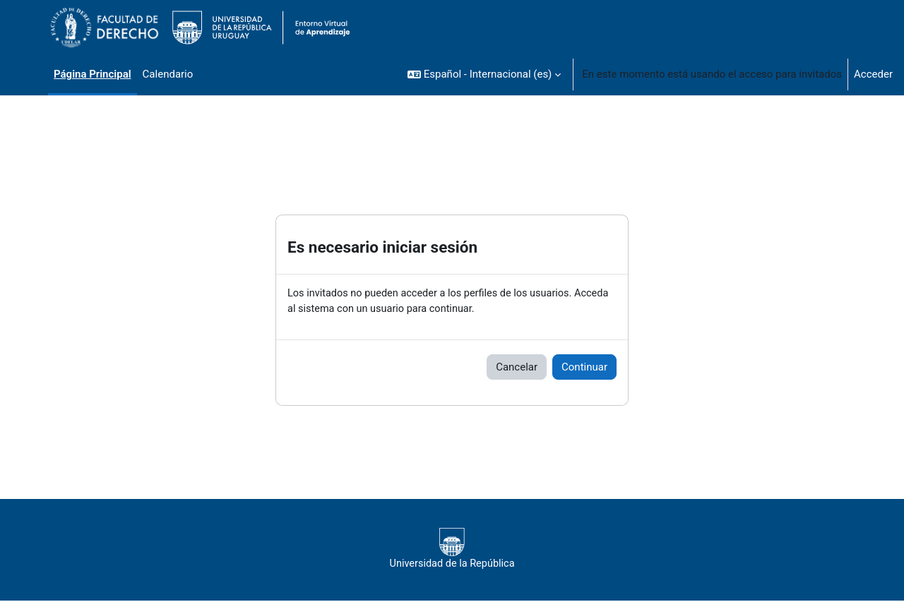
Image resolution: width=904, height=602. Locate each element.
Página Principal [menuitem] (92, 74)
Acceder (873, 74)
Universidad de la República (451, 550)
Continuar (584, 367)
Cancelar (516, 367)
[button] (484, 74)
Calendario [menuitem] (168, 74)
